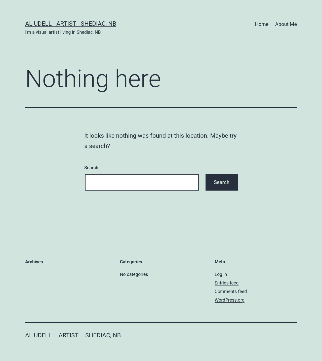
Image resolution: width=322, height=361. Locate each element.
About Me (286, 24)
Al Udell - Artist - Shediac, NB (70, 23)
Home (262, 24)
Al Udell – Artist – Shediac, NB (73, 335)
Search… (93, 167)
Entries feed (226, 282)
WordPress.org (230, 300)
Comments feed (231, 291)
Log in (221, 274)
